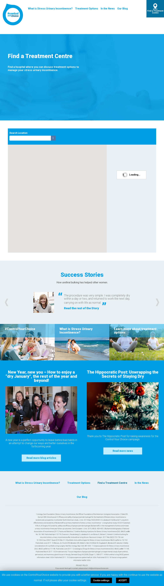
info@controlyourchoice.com (98, 568)
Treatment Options (86, 8)
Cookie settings (101, 580)
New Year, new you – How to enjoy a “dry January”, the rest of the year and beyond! (41, 376)
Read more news (122, 450)
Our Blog (122, 8)
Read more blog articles (41, 457)
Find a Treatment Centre (155, 12)
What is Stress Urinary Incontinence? (50, 8)
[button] (6, 302)
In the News (108, 8)
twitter (137, 8)
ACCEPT (123, 580)
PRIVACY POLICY (82, 565)
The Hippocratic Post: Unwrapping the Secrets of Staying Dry (122, 374)
